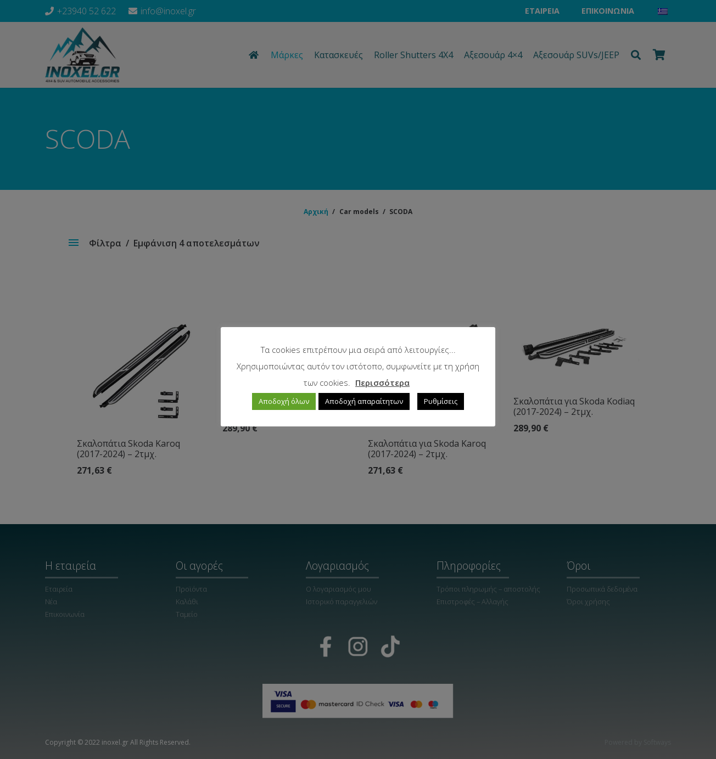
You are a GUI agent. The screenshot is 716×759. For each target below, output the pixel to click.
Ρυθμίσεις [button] (440, 401)
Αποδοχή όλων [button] (284, 401)
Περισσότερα (382, 382)
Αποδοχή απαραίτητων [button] (364, 401)
